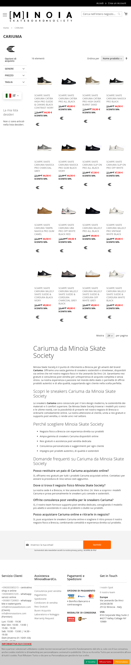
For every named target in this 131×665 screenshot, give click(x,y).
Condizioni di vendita (46, 602)
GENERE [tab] (9, 68)
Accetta (91, 661)
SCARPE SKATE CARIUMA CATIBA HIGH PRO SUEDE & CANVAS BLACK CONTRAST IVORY (43, 101)
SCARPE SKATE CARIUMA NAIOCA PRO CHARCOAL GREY (44, 166)
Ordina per (93, 58)
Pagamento (40, 594)
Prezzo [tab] (9, 75)
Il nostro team (107, 592)
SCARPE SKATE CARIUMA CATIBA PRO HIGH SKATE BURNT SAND (91, 100)
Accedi (100, 3)
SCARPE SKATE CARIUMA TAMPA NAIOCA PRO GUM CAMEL (44, 229)
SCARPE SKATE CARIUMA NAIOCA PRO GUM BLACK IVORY (68, 166)
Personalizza (122, 661)
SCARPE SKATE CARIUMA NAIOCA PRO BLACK (116, 98)
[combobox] (101, 14)
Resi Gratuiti (41, 606)
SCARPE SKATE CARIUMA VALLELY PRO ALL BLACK (92, 228)
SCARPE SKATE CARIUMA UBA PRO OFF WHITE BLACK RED (66, 229)
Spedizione (40, 598)
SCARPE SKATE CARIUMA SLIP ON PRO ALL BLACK (92, 164)
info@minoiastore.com (14, 613)
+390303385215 (10, 587)
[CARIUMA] (37, 126)
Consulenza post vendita (47, 591)
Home (6, 27)
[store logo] (41, 16)
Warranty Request (44, 618)
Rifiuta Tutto (105, 661)
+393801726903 (10, 600)
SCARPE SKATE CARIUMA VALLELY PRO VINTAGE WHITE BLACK (116, 229)
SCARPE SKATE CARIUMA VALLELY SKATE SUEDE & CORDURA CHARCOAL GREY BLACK (68, 296)
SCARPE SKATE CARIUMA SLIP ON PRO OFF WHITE (116, 164)
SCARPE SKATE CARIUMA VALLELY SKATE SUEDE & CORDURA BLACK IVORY (44, 294)
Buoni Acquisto (42, 610)
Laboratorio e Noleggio (46, 614)
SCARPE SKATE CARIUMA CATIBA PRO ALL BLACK (67, 98)
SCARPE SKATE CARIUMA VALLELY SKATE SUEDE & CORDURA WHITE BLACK (116, 294)
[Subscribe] (97, 545)
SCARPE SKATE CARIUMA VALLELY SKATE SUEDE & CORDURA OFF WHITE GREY (92, 294)
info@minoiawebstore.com (16, 606)
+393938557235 (10, 593)
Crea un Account (117, 3)
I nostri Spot (106, 587)
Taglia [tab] (9, 82)
